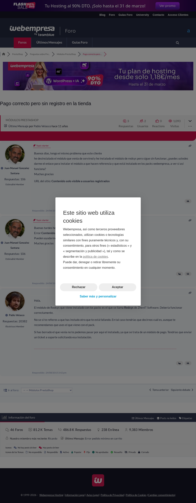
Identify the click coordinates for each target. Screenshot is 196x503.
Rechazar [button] (78, 287)
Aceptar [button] (117, 287)
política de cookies (95, 256)
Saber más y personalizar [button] (98, 296)
